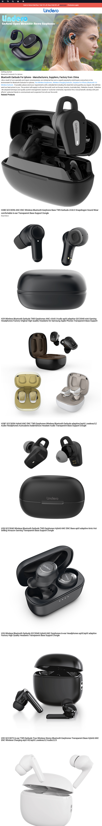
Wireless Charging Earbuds (62, 82)
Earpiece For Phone (80, 82)
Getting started (6, 72)
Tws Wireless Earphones (43, 82)
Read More (5, 216)
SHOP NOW (63, 5)
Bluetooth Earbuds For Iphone (11, 74)
